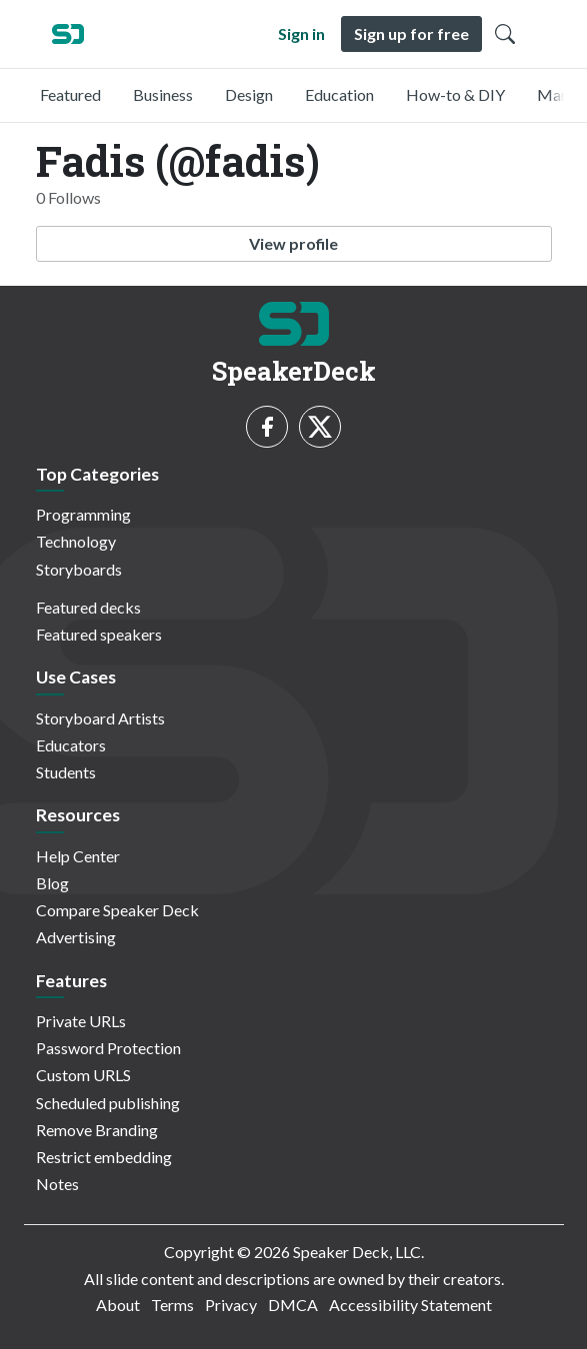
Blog (52, 882)
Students (66, 771)
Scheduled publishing (108, 1102)
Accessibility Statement (410, 1304)
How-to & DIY (455, 94)
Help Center (78, 855)
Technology (76, 541)
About (118, 1304)
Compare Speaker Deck (117, 909)
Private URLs (81, 1020)
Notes (57, 1183)
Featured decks (88, 607)
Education (339, 94)
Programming (83, 514)
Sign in (301, 33)
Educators (71, 744)
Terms (172, 1304)
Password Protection (108, 1047)
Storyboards (79, 569)
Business (163, 94)
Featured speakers (99, 634)
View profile (293, 243)
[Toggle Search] (505, 34)
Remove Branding (97, 1129)
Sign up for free (411, 33)
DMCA (293, 1304)
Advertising (76, 936)
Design (249, 94)
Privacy (231, 1304)
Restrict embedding (104, 1156)
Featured (70, 94)
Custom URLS (83, 1074)
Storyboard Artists (100, 717)
